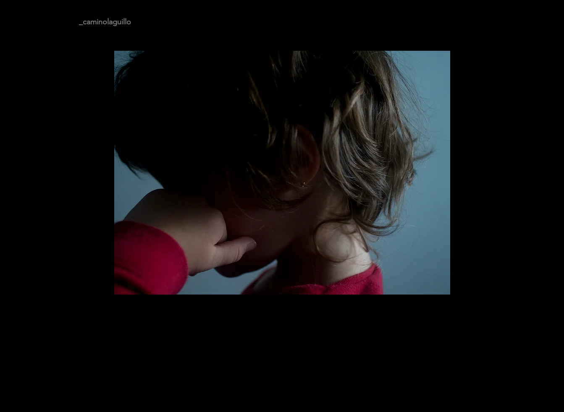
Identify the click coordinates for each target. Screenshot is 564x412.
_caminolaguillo (105, 21)
